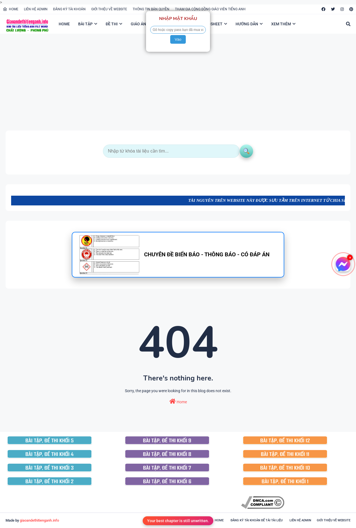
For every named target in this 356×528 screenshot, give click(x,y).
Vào (178, 39)
